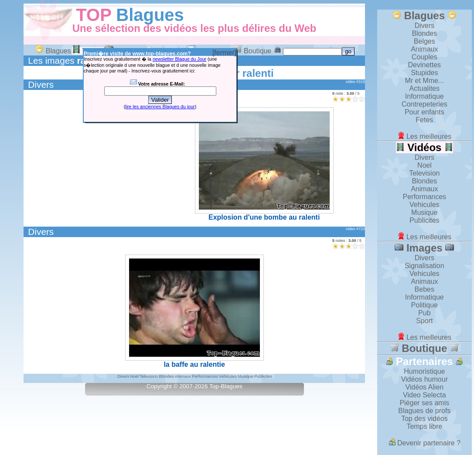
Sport (424, 320)
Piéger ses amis (424, 403)
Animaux (424, 49)
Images (424, 248)
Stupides (424, 72)
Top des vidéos (424, 418)
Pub (424, 313)
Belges (424, 41)
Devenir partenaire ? (424, 443)
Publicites (424, 220)
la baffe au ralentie (194, 311)
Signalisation (424, 265)
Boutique (252, 51)
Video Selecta (424, 395)
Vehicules (424, 204)
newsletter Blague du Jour (179, 59)
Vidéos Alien (424, 387)
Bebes (424, 289)
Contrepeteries (424, 104)
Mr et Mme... (424, 80)
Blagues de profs (424, 410)
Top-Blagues (225, 386)
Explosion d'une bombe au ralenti (264, 164)
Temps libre (424, 426)
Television (424, 173)
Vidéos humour (424, 379)
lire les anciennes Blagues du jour (159, 106)
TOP (93, 14)
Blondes (424, 33)
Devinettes (424, 65)
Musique (424, 212)
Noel (424, 165)
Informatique (424, 96)
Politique (424, 305)
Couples (424, 57)
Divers (41, 84)
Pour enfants (424, 112)
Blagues (150, 14)
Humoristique (424, 371)
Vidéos (425, 147)
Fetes (424, 120)
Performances (425, 196)
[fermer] (224, 52)
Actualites (424, 88)
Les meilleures (425, 136)
